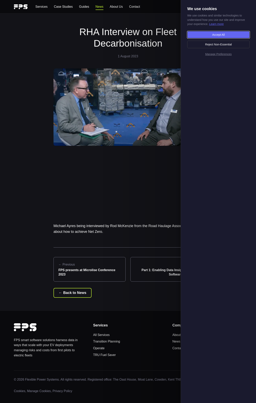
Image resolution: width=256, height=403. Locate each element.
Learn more (216, 24)
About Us (116, 6)
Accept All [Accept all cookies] (218, 34)
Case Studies (63, 6)
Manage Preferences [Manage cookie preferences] (218, 54)
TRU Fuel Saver (104, 355)
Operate (99, 348)
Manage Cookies (39, 391)
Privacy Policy (63, 391)
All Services (101, 335)
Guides (84, 6)
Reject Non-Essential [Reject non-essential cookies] (218, 44)
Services (41, 6)
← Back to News (72, 293)
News (99, 6)
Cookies (19, 391)
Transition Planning (106, 341)
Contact (134, 6)
